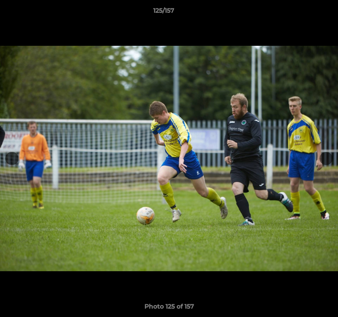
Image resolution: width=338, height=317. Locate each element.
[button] (306, 13)
